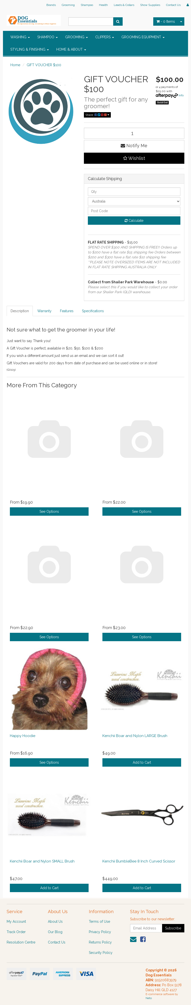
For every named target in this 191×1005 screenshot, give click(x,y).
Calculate (134, 221)
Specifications (93, 311)
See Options (49, 511)
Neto (149, 998)
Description (20, 311)
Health (103, 5)
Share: (97, 115)
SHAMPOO (47, 37)
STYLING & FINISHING (29, 49)
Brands (51, 5)
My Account (16, 921)
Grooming (68, 5)
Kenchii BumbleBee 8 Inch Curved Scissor (138, 861)
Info (181, 95)
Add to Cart (142, 762)
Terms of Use (99, 921)
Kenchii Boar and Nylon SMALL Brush (42, 861)
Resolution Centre (21, 942)
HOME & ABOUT (71, 49)
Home (15, 65)
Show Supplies (150, 5)
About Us (55, 921)
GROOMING (76, 37)
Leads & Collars (124, 5)
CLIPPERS (104, 37)
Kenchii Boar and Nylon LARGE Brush (134, 736)
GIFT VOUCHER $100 (44, 65)
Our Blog (55, 932)
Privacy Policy (100, 932)
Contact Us (173, 5)
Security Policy (101, 953)
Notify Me (134, 145)
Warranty (44, 311)
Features (67, 311)
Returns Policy (100, 942)
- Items (165, 21)
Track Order (16, 932)
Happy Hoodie (22, 736)
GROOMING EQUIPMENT (143, 37)
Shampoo (87, 5)
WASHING (20, 37)
